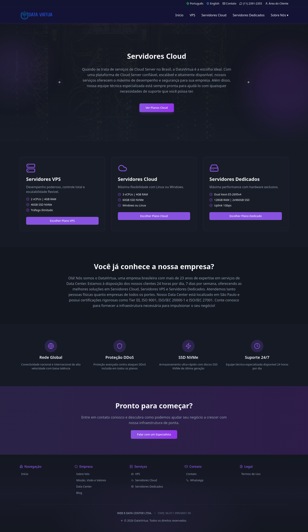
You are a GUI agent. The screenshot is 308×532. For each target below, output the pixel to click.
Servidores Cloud (144, 480)
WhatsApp (194, 480)
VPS (135, 474)
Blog (79, 493)
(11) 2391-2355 (250, 3)
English (212, 3)
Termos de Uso (250, 474)
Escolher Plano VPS (62, 221)
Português (194, 3)
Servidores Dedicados (147, 486)
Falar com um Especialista (154, 434)
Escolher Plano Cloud (154, 216)
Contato (229, 3)
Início (24, 474)
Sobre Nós (83, 474)
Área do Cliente (276, 3)
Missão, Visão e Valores (91, 480)
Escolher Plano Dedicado (245, 216)
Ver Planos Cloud (206, 108)
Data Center (84, 486)
